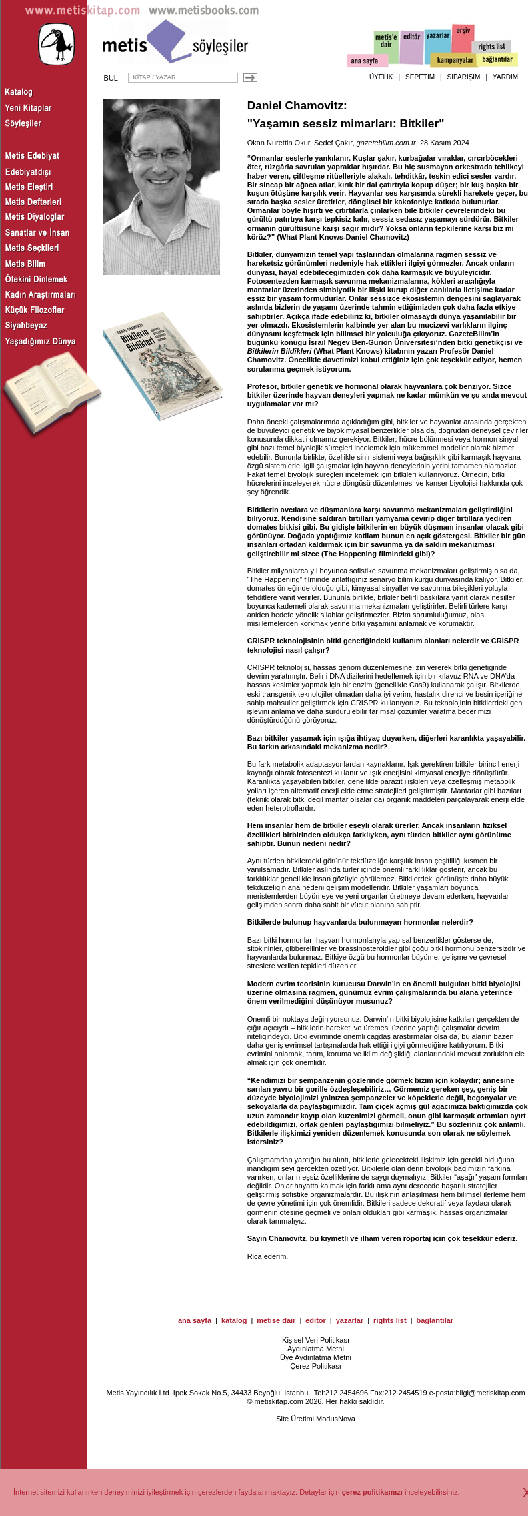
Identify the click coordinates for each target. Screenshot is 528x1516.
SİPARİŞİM (464, 77)
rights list (390, 1320)
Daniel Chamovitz (295, 105)
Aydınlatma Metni (315, 1349)
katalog (234, 1320)
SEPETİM (420, 77)
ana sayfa (194, 1320)
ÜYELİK (381, 77)
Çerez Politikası (315, 1366)
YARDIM (505, 77)
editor (315, 1320)
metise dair (276, 1320)
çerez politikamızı (372, 1492)
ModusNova (335, 1419)
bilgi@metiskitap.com (490, 1393)
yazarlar (350, 1320)
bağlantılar (434, 1320)
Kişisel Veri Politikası (315, 1340)
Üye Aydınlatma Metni (315, 1357)
